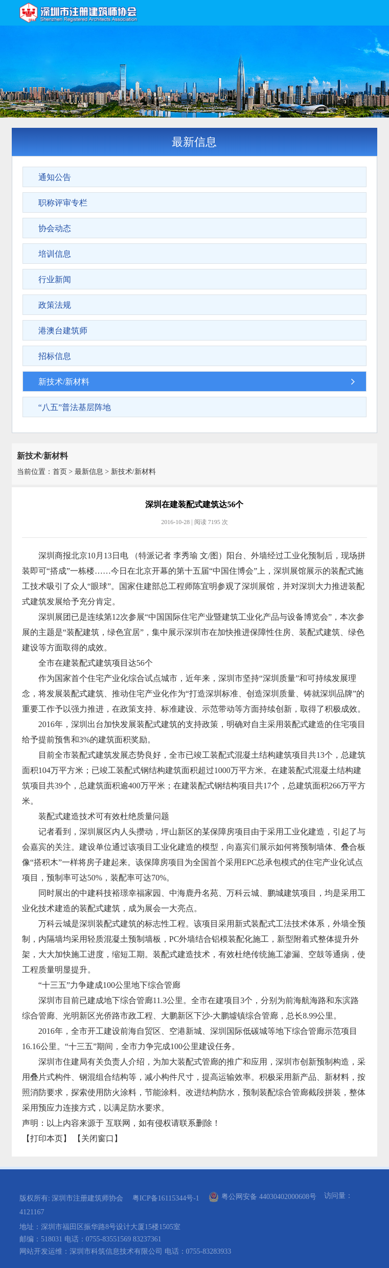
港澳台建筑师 (62, 330)
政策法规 (54, 305)
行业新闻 (54, 279)
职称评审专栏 (62, 202)
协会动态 (54, 228)
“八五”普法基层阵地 (74, 407)
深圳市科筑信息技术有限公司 (116, 1251)
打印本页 (46, 1138)
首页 (60, 471)
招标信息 (54, 356)
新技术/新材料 (63, 381)
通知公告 (54, 177)
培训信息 (54, 254)
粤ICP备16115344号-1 (165, 1198)
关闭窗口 (97, 1138)
